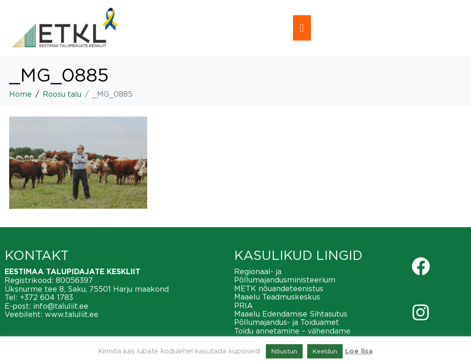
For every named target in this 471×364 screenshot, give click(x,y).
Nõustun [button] (284, 351)
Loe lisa (359, 351)
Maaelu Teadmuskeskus (277, 297)
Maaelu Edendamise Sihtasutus (290, 314)
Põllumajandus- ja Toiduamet (286, 322)
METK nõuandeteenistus (278, 288)
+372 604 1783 (46, 297)
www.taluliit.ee (71, 314)
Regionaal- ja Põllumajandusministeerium (284, 275)
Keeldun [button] (325, 351)
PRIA (243, 305)
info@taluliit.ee (60, 306)
